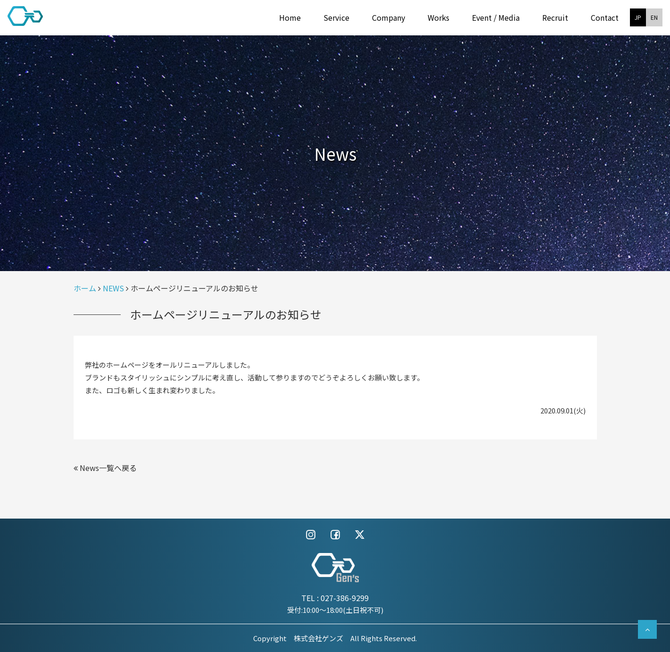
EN (654, 17)
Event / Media (496, 17)
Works (438, 17)
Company (388, 17)
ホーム (85, 288)
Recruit (555, 17)
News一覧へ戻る (105, 467)
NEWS (113, 288)
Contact (605, 17)
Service (336, 17)
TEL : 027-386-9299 (335, 597)
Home (290, 17)
